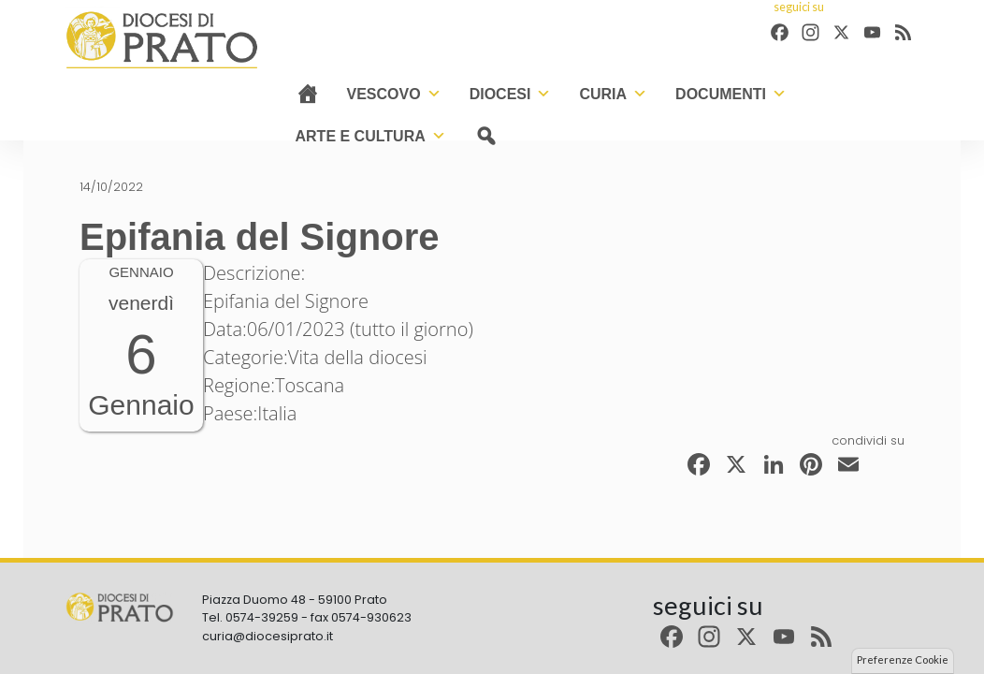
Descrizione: (254, 273)
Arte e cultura (371, 136)
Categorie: (245, 357)
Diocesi (511, 94)
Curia (613, 94)
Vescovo (394, 94)
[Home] (307, 94)
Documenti (731, 94)
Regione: (239, 385)
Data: (225, 329)
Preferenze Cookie (902, 659)
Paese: (230, 413)
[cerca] (486, 136)
